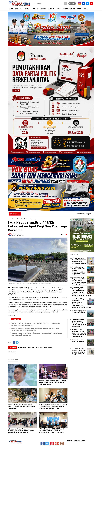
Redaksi (69, 440)
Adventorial (15, 218)
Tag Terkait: (12, 347)
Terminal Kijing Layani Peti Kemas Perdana (79, 311)
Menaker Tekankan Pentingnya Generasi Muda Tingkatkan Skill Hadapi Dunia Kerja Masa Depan (52, 382)
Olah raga (26, 218)
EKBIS (58, 9)
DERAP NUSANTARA (69, 9)
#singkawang (48, 347)
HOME (11, 9)
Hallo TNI (21, 218)
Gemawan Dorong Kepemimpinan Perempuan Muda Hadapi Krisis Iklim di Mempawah (79, 323)
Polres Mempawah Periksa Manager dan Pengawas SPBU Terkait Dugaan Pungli (79, 260)
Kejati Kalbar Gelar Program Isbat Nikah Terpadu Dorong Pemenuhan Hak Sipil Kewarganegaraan (79, 280)
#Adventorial (22, 347)
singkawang (33, 218)
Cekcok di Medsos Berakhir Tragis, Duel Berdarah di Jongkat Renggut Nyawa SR (79, 351)
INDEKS (86, 9)
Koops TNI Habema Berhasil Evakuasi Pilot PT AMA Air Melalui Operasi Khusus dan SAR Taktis (21, 406)
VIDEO (79, 9)
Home (9, 218)
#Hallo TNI (31, 347)
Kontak (83, 440)
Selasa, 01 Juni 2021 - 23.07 (18, 235)
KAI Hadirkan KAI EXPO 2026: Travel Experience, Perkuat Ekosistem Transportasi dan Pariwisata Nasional (51, 430)
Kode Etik (77, 440)
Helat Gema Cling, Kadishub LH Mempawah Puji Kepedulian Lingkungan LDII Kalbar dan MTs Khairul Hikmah (82, 303)
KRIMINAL (51, 9)
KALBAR (26, 9)
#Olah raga (39, 347)
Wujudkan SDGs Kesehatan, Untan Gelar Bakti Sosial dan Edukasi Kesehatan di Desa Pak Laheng (79, 333)
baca (63, 234)
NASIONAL (18, 9)
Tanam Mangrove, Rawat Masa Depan (78, 340)
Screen (72, 3)
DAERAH (35, 9)
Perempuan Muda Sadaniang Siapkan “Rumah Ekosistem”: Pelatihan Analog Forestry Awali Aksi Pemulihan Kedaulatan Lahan (81, 291)
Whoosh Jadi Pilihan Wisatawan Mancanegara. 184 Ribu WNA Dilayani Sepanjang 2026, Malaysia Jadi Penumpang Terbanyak (21, 431)
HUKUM (43, 9)
